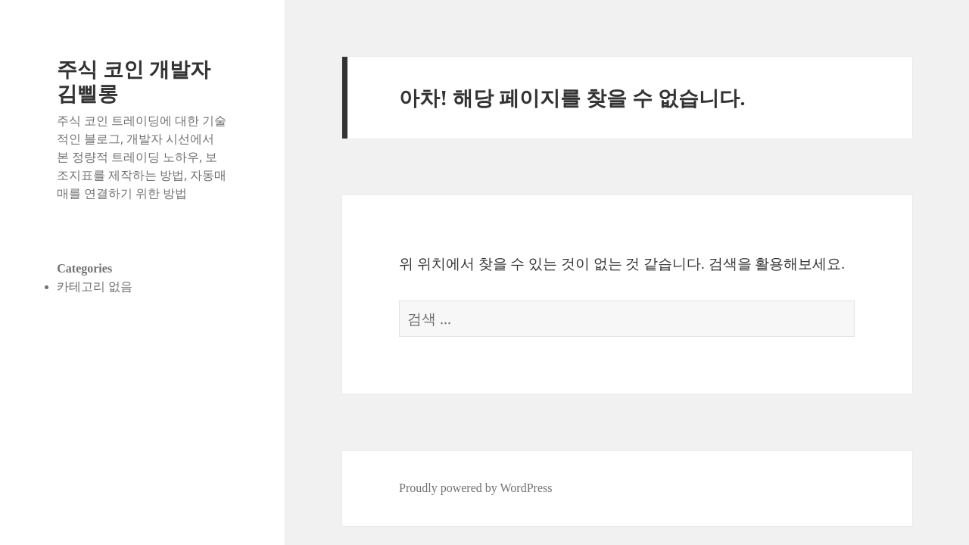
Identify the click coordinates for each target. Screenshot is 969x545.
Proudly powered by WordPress (475, 487)
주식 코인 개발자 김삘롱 (133, 80)
